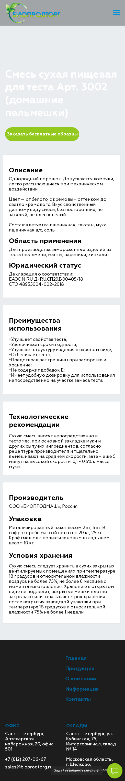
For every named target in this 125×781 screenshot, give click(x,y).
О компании (80, 679)
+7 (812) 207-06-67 (25, 759)
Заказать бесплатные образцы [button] (42, 134)
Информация (82, 689)
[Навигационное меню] (116, 12)
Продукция (40, 46)
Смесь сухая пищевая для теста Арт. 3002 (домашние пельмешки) (57, 56)
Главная (14, 46)
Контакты (78, 699)
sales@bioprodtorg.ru (28, 767)
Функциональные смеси (86, 46)
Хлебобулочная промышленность (48, 51)
